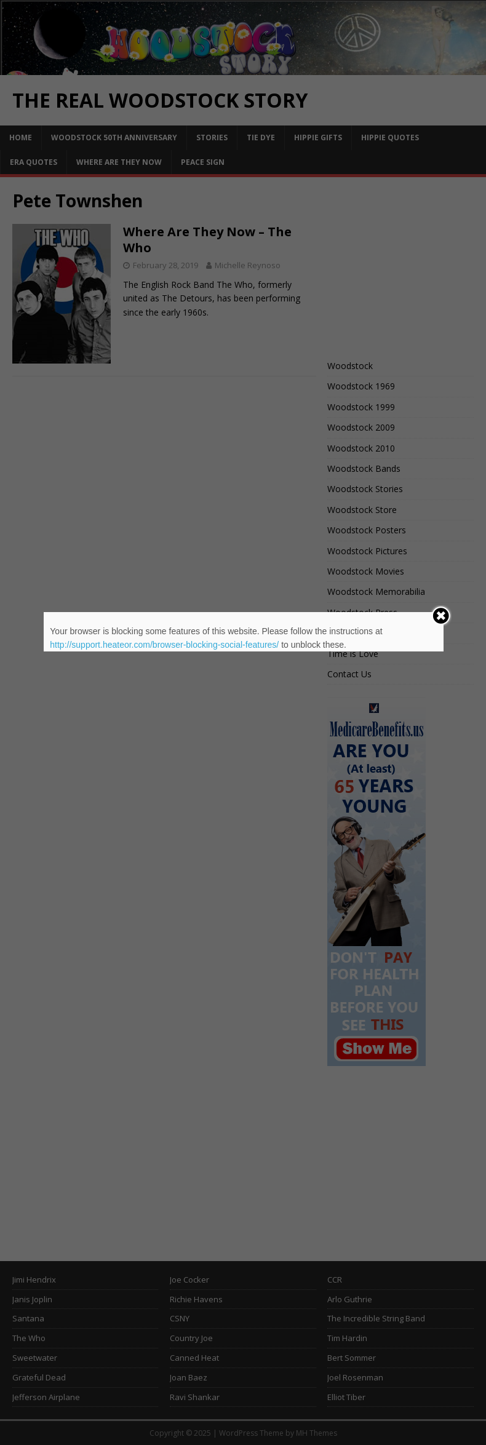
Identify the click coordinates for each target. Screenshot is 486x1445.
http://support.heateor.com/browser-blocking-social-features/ (164, 645)
